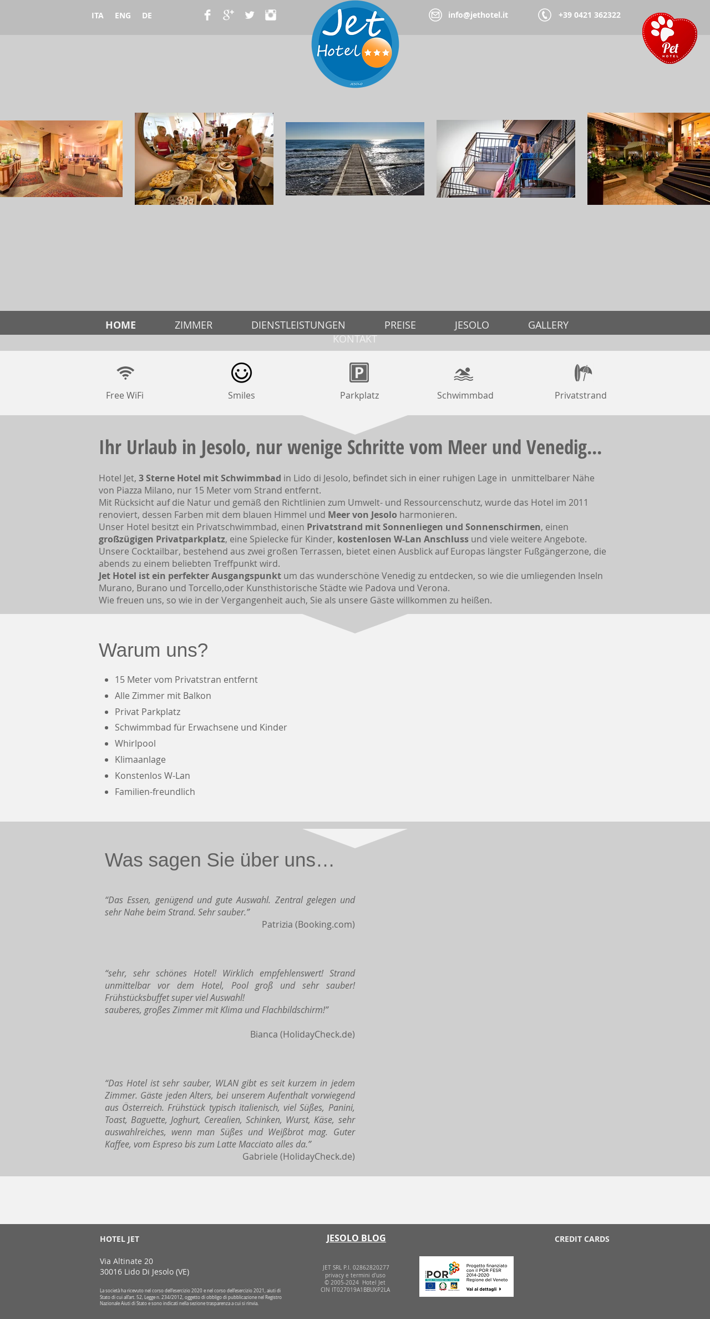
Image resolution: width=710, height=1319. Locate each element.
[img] (543, 1269)
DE (147, 15)
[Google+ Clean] (228, 15)
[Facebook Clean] (207, 15)
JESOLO (472, 324)
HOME (120, 325)
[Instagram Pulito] (270, 15)
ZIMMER (193, 324)
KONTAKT (355, 338)
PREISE (400, 324)
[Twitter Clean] (249, 15)
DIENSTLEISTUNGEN (298, 324)
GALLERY (548, 324)
